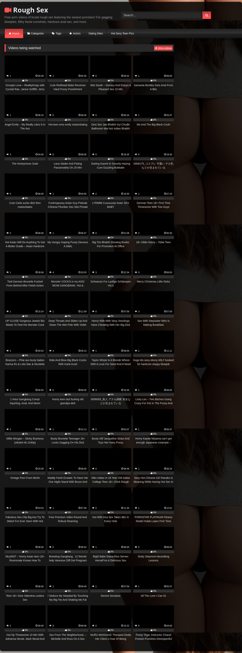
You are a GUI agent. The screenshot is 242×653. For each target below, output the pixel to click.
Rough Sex (26, 10)
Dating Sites (96, 33)
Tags (58, 33)
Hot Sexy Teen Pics (122, 33)
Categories (37, 33)
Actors (77, 33)
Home (15, 33)
